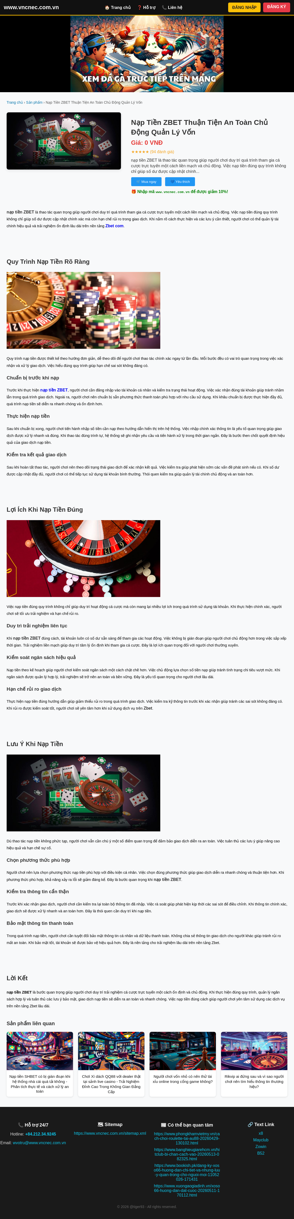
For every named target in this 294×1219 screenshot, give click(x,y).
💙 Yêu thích (180, 182)
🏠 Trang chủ (117, 7)
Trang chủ (15, 102)
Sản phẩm (34, 102)
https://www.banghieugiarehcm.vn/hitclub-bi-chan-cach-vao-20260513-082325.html (186, 1154)
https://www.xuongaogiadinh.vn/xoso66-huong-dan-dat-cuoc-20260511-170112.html (187, 1190)
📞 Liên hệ (172, 7)
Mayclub (260, 1140)
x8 (261, 1133)
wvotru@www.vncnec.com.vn (39, 1143)
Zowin (260, 1146)
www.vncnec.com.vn (31, 7)
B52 (260, 1153)
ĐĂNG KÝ (276, 7)
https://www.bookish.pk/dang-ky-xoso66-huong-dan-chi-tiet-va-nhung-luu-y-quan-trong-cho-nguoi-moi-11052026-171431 (187, 1172)
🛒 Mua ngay (146, 182)
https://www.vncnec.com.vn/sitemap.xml (110, 1133)
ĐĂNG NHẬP (244, 7)
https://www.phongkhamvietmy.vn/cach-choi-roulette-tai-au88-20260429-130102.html (187, 1138)
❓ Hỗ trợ (146, 7)
